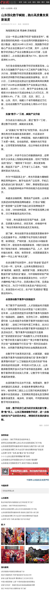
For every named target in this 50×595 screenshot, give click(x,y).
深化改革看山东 (8, 491)
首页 (20, 2)
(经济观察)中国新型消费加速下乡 (12, 571)
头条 (25, 2)
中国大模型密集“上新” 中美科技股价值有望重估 (18, 582)
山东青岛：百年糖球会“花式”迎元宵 (13, 544)
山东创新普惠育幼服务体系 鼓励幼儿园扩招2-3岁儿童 (22, 446)
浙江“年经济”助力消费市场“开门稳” (13, 588)
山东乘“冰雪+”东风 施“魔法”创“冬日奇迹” (18, 453)
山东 (29, 2)
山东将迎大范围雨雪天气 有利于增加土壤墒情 (19, 463)
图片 (43, 2)
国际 (38, 2)
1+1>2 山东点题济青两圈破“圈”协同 (15, 456)
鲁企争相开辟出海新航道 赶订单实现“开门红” (17, 502)
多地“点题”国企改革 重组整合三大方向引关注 (17, 578)
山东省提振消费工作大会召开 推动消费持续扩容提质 (22, 450)
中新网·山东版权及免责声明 (38, 480)
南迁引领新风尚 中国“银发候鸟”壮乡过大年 (16, 575)
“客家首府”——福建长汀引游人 (37, 562)
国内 (34, 2)
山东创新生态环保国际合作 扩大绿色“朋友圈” (19, 460)
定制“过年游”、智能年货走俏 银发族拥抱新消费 (18, 585)
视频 (47, 2)
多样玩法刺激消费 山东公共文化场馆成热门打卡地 (21, 443)
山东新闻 (9, 8)
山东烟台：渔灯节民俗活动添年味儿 (15, 439)
